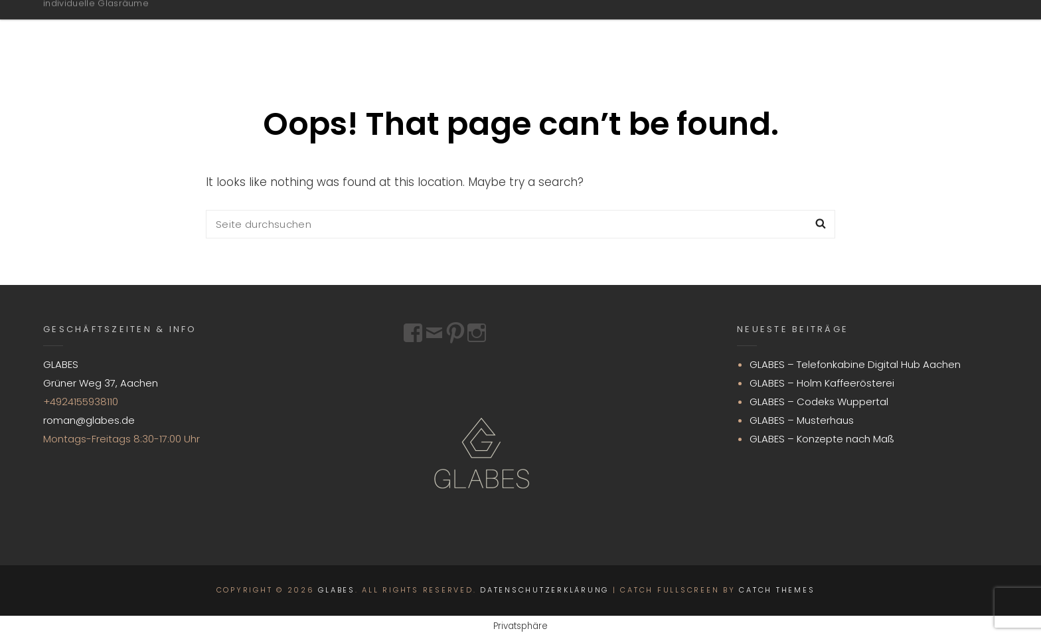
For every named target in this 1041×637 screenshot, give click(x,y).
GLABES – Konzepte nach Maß (822, 439)
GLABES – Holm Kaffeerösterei (822, 383)
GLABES (82, 22)
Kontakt (826, 28)
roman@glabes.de (89, 420)
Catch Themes (777, 590)
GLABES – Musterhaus (802, 420)
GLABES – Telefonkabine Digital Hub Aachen (855, 364)
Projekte (735, 28)
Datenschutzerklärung (544, 590)
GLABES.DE (632, 28)
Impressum (928, 28)
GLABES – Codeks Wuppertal (819, 402)
